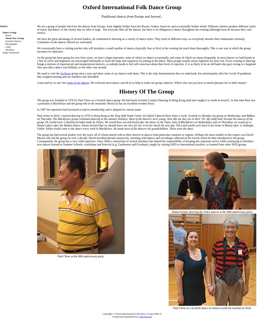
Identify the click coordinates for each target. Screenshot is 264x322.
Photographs (11, 44)
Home (8, 35)
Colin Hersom (145, 316)
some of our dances (78, 82)
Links (8, 46)
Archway (65, 73)
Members (9, 49)
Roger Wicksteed (11, 52)
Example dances (13, 41)
